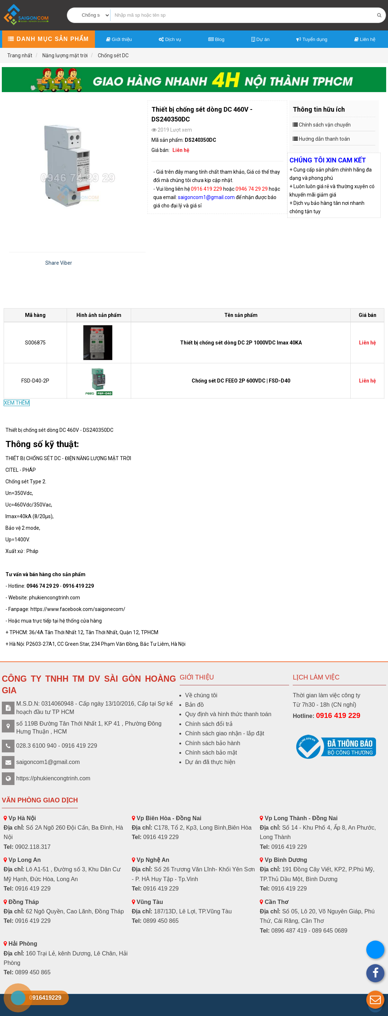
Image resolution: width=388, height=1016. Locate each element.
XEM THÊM (16, 403)
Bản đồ (194, 705)
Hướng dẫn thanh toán (324, 139)
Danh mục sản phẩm (48, 39)
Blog (216, 39)
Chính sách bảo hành (212, 743)
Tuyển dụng (311, 39)
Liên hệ (364, 39)
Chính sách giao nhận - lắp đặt (224, 733)
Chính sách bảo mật (211, 752)
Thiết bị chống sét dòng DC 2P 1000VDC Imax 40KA (241, 343)
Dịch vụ (170, 39)
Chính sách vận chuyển (325, 125)
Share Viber (58, 263)
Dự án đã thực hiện (210, 762)
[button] (375, 1000)
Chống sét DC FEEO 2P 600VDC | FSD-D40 (241, 381)
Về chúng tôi (201, 695)
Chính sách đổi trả (209, 724)
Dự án (260, 39)
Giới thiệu (119, 39)
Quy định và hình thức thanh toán (228, 714)
